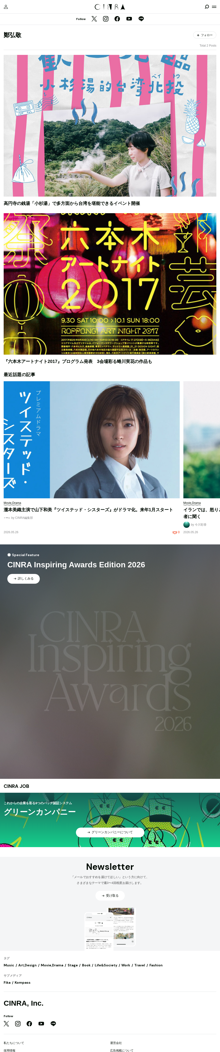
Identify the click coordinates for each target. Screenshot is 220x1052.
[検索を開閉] (206, 6)
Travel (139, 965)
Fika (7, 982)
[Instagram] (105, 19)
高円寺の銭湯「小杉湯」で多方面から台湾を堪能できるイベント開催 (72, 203)
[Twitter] (94, 19)
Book (86, 965)
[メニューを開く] (214, 6)
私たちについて (14, 1043)
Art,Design (27, 965)
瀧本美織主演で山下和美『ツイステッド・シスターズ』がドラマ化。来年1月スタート (88, 509)
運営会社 (116, 1043)
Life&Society (106, 965)
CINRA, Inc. (23, 1003)
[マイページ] (6, 6)
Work (125, 965)
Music (9, 965)
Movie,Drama (52, 965)
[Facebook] (117, 19)
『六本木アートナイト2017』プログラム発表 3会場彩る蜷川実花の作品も (78, 361)
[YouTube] (129, 19)
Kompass (23, 982)
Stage (73, 965)
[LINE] (141, 19)
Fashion (156, 965)
